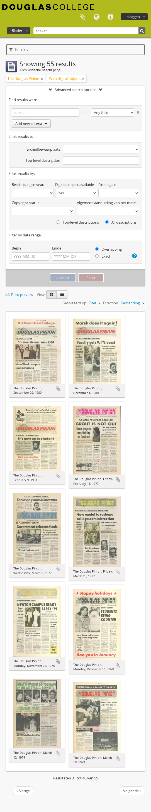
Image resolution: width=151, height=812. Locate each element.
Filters (18, 50)
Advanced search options (75, 89)
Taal (96, 17)
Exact (102, 256)
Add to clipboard (58, 389)
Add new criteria (31, 123)
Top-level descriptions (78, 222)
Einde (56, 248)
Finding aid (107, 184)
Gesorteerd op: (74, 302)
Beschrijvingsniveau (28, 184)
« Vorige (23, 790)
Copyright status (25, 202)
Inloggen (132, 16)
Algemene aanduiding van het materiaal (108, 202)
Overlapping (108, 249)
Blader (17, 30)
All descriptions (121, 222)
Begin (16, 248)
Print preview (19, 294)
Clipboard (82, 17)
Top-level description (43, 160)
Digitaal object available (74, 184)
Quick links (110, 17)
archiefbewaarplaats (43, 149)
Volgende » (132, 790)
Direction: (111, 302)
